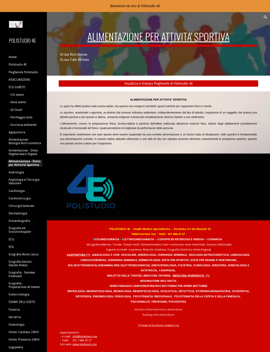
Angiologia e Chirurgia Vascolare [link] (24, 181)
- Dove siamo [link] (17, 102)
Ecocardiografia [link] (19, 221)
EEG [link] (11, 247)
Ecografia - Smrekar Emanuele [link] (22, 274)
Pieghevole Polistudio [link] (23, 72)
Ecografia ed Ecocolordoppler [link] (20, 229)
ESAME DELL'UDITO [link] (22, 302)
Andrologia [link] (16, 172)
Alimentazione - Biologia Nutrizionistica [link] (25, 141)
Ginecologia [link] (16, 324)
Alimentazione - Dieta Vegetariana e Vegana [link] (23, 152)
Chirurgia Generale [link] (21, 206)
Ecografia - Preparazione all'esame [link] (24, 285)
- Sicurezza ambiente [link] (23, 125)
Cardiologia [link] (17, 191)
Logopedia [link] (16, 347)
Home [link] (13, 57)
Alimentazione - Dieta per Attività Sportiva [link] (25, 163)
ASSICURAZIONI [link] (19, 79)
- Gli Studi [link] (15, 110)
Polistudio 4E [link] (18, 64)
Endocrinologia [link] (19, 294)
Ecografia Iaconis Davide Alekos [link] (20, 263)
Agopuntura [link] (17, 132)
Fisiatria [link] (14, 309)
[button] (265, 17)
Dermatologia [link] (18, 213)
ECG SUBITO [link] (17, 87)
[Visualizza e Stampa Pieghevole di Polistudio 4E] (158, 83)
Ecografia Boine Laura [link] (23, 254)
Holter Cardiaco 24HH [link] (24, 332)
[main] (158, 35)
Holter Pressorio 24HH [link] (24, 339)
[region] (135, 6)
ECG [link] (11, 239)
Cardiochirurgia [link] (19, 198)
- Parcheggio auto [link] (20, 117)
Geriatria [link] (15, 317)
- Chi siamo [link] (16, 94)
